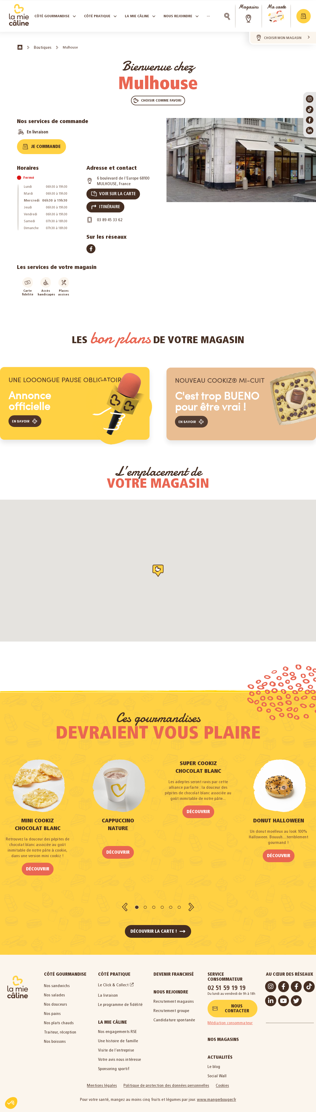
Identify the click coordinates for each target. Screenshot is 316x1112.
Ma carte (276, 7)
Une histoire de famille (118, 1036)
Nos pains (52, 1008)
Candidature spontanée (174, 1015)
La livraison (108, 990)
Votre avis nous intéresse (119, 1054)
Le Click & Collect (113, 980)
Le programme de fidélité (120, 999)
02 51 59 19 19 (227, 983)
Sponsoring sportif (113, 1063)
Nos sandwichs (57, 980)
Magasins (248, 7)
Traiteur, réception (60, 1027)
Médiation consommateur (230, 1018)
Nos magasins (223, 1034)
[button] (158, 100)
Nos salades (54, 990)
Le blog (214, 1061)
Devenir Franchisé (173, 969)
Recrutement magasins (173, 996)
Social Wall (217, 1071)
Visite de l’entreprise (116, 1045)
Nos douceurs (55, 999)
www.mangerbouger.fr (216, 1094)
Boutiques (42, 47)
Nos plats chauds (59, 1018)
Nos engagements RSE (117, 1026)
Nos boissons (55, 1036)
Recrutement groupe (171, 1005)
